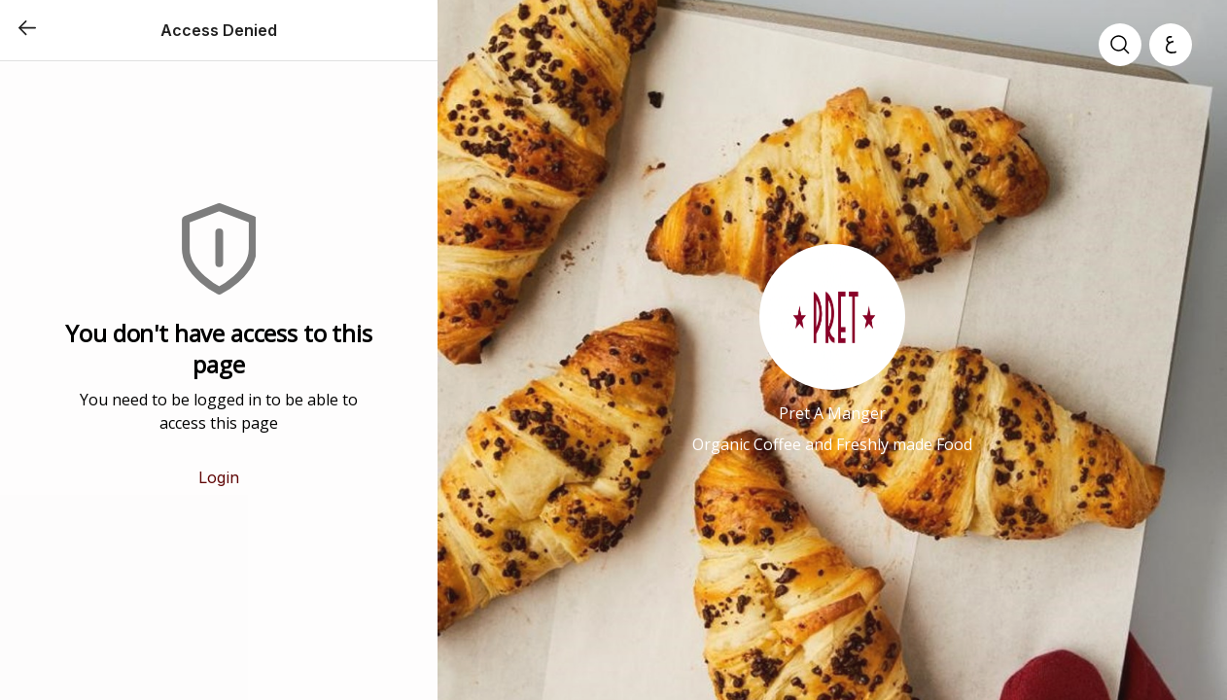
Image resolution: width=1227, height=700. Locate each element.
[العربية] (1170, 44)
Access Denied (218, 30)
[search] (1120, 44)
